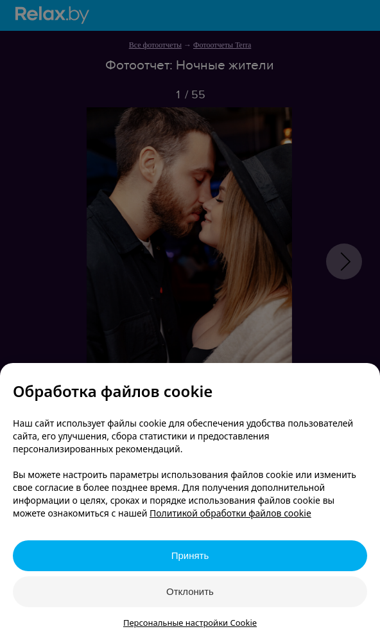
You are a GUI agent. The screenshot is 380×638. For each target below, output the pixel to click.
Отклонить (190, 591)
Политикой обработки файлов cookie (230, 513)
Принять (190, 555)
